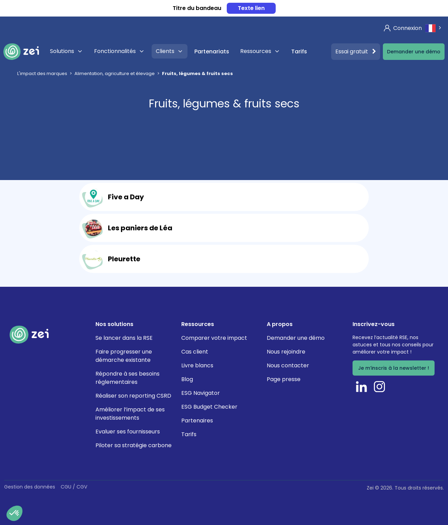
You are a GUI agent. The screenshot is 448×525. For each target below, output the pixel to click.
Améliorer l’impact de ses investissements (130, 414)
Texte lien (251, 8)
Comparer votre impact (214, 338)
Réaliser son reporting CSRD (133, 396)
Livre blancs (197, 365)
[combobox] (434, 28)
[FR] (434, 28)
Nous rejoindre (286, 352)
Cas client (194, 352)
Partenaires (197, 420)
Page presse (284, 379)
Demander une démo (413, 51)
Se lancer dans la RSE (124, 338)
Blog (187, 379)
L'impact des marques (42, 73)
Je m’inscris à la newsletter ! (393, 368)
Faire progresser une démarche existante (123, 356)
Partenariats (211, 51)
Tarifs (299, 51)
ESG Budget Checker (209, 407)
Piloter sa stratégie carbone (133, 445)
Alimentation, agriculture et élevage (114, 73)
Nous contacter (288, 365)
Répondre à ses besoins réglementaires (127, 378)
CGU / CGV (74, 486)
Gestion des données (29, 486)
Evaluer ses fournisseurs (127, 431)
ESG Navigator (200, 393)
